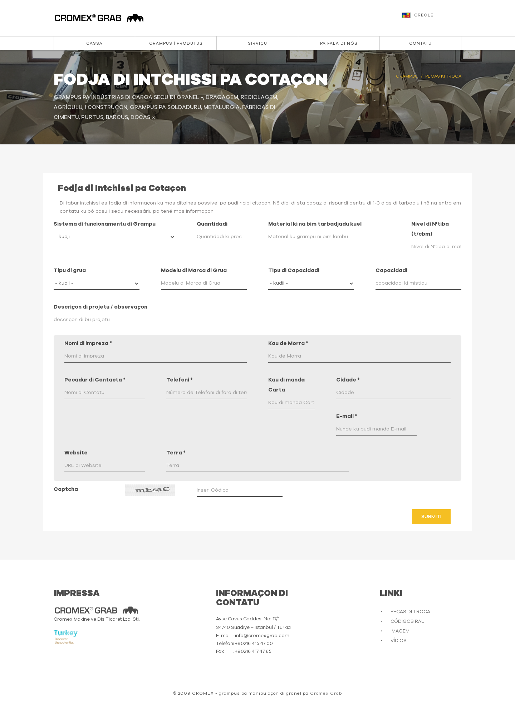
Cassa (94, 43)
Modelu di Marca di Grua (194, 270)
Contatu (420, 43)
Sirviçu (257, 43)
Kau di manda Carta (286, 385)
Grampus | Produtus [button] (176, 43)
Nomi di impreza (88, 343)
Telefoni (179, 380)
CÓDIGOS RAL (407, 621)
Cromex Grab (326, 693)
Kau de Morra (288, 343)
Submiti (431, 516)
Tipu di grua (70, 270)
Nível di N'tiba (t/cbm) (430, 229)
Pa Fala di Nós (339, 43)
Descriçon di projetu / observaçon (100, 307)
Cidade (348, 380)
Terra (176, 453)
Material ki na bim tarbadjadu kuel (315, 224)
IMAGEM (400, 631)
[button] (432, 18)
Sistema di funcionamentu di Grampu (105, 224)
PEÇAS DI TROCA (410, 612)
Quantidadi (212, 224)
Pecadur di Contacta (95, 380)
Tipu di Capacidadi (293, 270)
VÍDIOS (399, 641)
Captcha (66, 489)
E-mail (346, 416)
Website (76, 453)
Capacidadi (391, 270)
